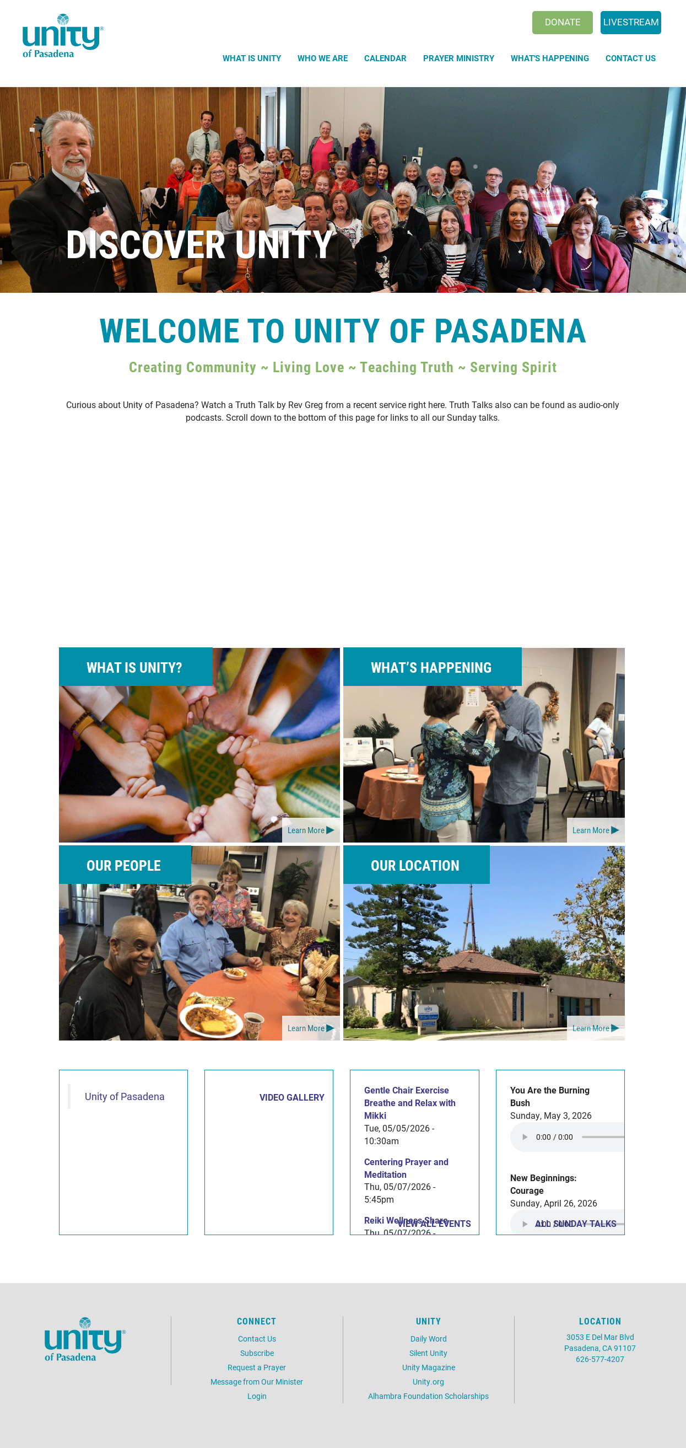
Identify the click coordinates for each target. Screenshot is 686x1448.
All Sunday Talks (576, 1223)
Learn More (306, 829)
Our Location (415, 865)
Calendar (385, 57)
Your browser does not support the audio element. (593, 1137)
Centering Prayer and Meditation (406, 1168)
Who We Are (323, 57)
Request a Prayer (257, 1367)
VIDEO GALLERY (292, 1097)
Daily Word (428, 1338)
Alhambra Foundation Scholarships (428, 1396)
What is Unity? (134, 667)
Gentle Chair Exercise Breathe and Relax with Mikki (410, 1102)
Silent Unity (428, 1353)
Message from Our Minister (256, 1381)
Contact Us (631, 57)
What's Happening (550, 57)
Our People (124, 865)
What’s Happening (431, 667)
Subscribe (257, 1353)
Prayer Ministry (458, 57)
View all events (434, 1223)
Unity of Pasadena (125, 1096)
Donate (563, 21)
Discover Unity (199, 243)
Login (257, 1396)
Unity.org (428, 1381)
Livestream (631, 21)
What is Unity (252, 57)
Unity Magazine (428, 1367)
